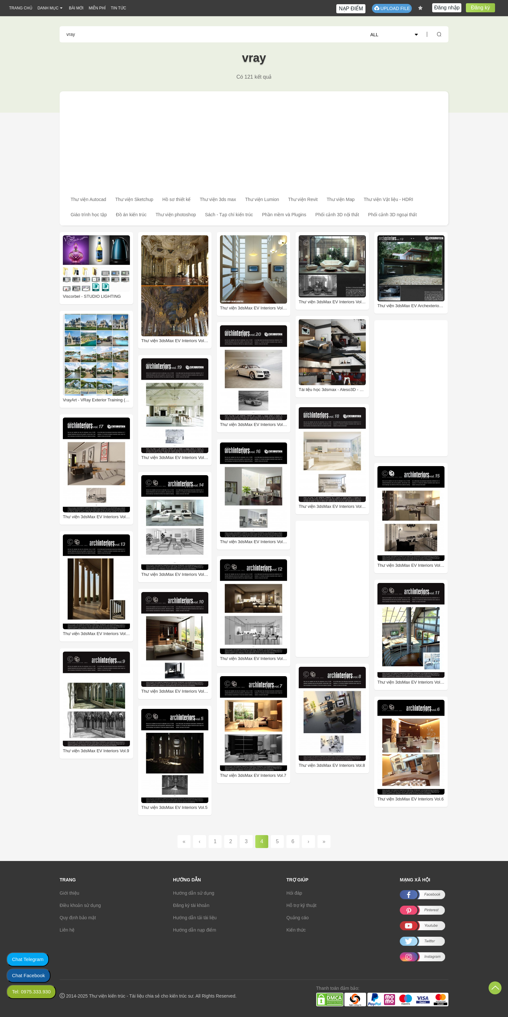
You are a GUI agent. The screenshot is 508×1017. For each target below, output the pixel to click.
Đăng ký (480, 7)
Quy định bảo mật (78, 917)
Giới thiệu (69, 893)
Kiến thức (296, 930)
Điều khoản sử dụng (80, 905)
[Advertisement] (254, 140)
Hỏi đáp (294, 893)
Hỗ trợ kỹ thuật (301, 905)
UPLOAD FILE (392, 8)
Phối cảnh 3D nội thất (337, 214)
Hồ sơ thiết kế (176, 199)
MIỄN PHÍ (97, 8)
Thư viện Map (340, 199)
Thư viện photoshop (176, 214)
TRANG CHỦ (20, 8)
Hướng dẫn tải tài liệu (195, 917)
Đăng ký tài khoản (191, 905)
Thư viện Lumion (262, 199)
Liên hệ (67, 930)
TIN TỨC (118, 8)
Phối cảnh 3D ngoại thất (392, 214)
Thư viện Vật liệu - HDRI (388, 199)
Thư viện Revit (303, 199)
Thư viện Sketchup (134, 199)
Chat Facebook (28, 975)
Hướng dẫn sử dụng (193, 893)
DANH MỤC (48, 8)
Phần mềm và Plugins (284, 214)
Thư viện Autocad (88, 199)
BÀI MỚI (76, 8)
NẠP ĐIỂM (351, 8)
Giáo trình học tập (89, 214)
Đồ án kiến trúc (131, 214)
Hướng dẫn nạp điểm (194, 930)
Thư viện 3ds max (218, 199)
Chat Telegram (27, 959)
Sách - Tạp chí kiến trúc (229, 214)
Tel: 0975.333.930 (31, 991)
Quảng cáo (297, 917)
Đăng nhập (446, 7)
